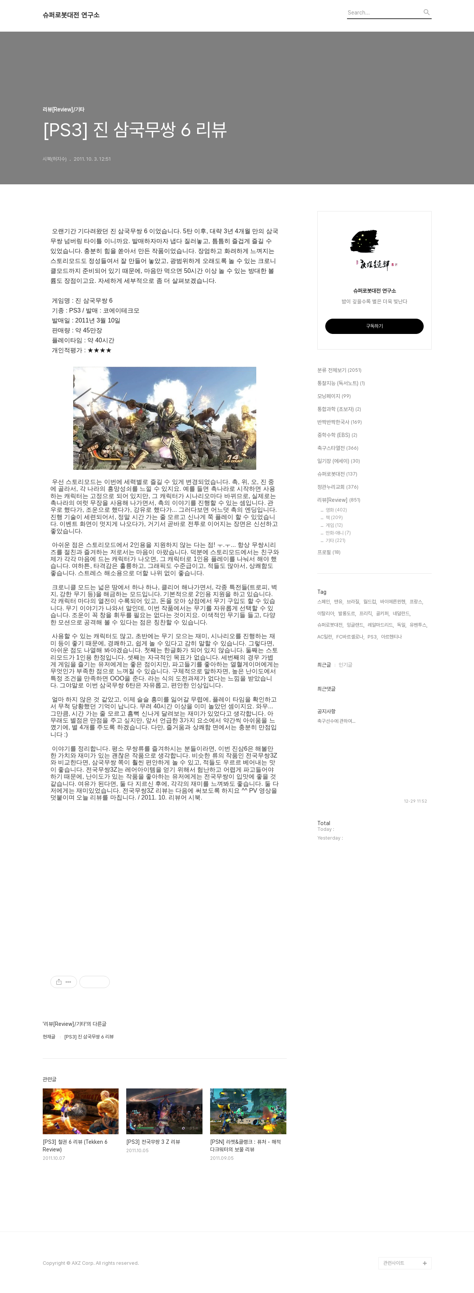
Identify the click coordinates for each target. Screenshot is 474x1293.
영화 (336, 510)
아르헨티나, (392, 637)
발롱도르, (347, 613)
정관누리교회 (337, 487)
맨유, (339, 602)
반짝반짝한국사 (339, 422)
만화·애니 (338, 533)
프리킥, (366, 613)
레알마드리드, (381, 625)
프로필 (329, 552)
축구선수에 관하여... (336, 721)
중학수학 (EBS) (337, 435)
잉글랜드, (356, 625)
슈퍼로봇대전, (330, 625)
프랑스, (416, 602)
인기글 (345, 665)
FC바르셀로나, (350, 637)
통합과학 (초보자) (339, 409)
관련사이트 (393, 1263)
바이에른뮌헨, (393, 602)
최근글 (324, 665)
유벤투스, (418, 625)
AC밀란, (325, 637)
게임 (334, 525)
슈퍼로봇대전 (337, 474)
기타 (335, 540)
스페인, (324, 602)
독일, (402, 625)
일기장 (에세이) (338, 461)
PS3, (373, 637)
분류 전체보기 (339, 370)
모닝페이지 (334, 396)
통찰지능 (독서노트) (341, 383)
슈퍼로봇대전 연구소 (71, 15)
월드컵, (370, 602)
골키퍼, (383, 613)
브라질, (353, 602)
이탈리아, (326, 613)
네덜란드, (402, 613)
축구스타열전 (337, 448)
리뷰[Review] (338, 500)
